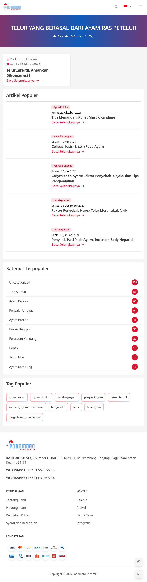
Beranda (60, 36)
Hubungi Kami (16, 508)
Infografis (84, 523)
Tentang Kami (16, 500)
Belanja (82, 500)
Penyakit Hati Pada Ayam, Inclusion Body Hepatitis (92, 239)
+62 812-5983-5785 (41, 470)
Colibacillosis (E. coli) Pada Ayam (77, 146)
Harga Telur (85, 515)
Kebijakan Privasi (18, 515)
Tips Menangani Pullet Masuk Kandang (83, 117)
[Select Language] (128, 7)
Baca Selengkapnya (22, 80)
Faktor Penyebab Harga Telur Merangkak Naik (89, 210)
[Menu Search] (116, 7)
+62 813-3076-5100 (41, 478)
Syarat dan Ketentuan (21, 523)
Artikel (76, 36)
